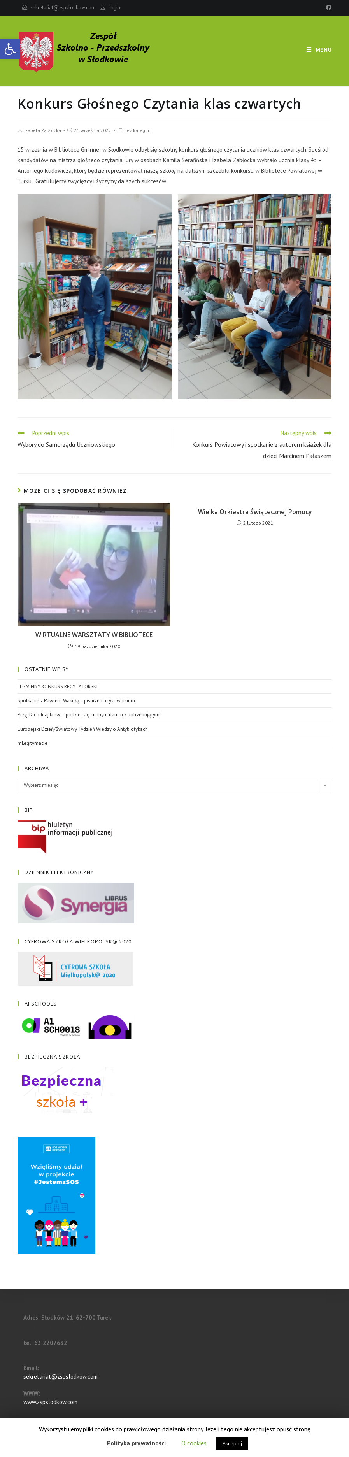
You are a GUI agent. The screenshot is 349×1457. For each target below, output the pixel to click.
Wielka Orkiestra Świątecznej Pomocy (255, 511)
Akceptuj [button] (232, 1443)
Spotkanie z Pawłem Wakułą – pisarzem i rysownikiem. (77, 700)
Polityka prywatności (136, 1443)
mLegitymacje (32, 743)
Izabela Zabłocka (42, 130)
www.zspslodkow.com (50, 1402)
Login (114, 7)
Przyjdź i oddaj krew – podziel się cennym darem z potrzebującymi (89, 714)
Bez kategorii (138, 130)
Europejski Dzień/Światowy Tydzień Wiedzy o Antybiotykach (83, 729)
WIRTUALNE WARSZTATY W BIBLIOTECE (94, 634)
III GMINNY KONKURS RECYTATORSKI (58, 686)
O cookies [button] (194, 1443)
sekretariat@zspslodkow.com (63, 7)
